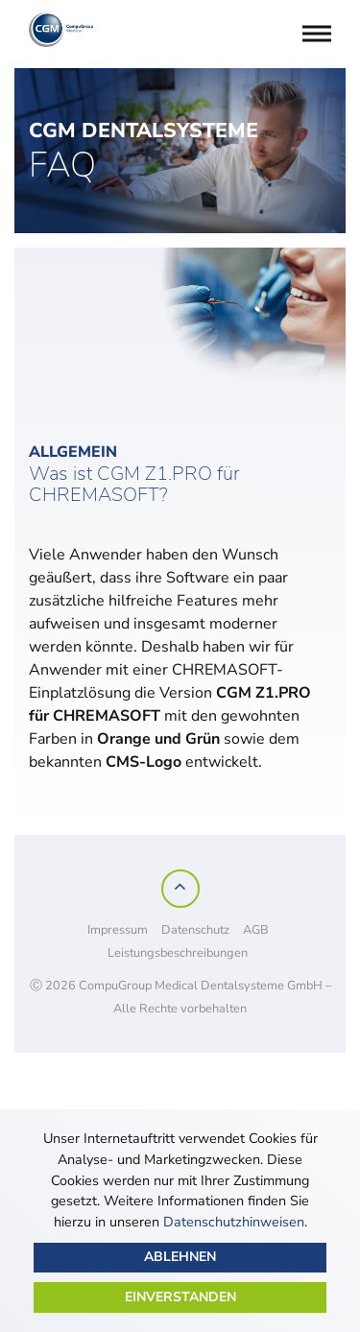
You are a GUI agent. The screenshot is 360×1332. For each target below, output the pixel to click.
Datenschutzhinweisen (233, 1221)
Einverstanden (180, 1297)
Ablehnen (180, 1257)
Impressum (117, 930)
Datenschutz (195, 930)
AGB (256, 930)
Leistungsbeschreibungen (178, 953)
